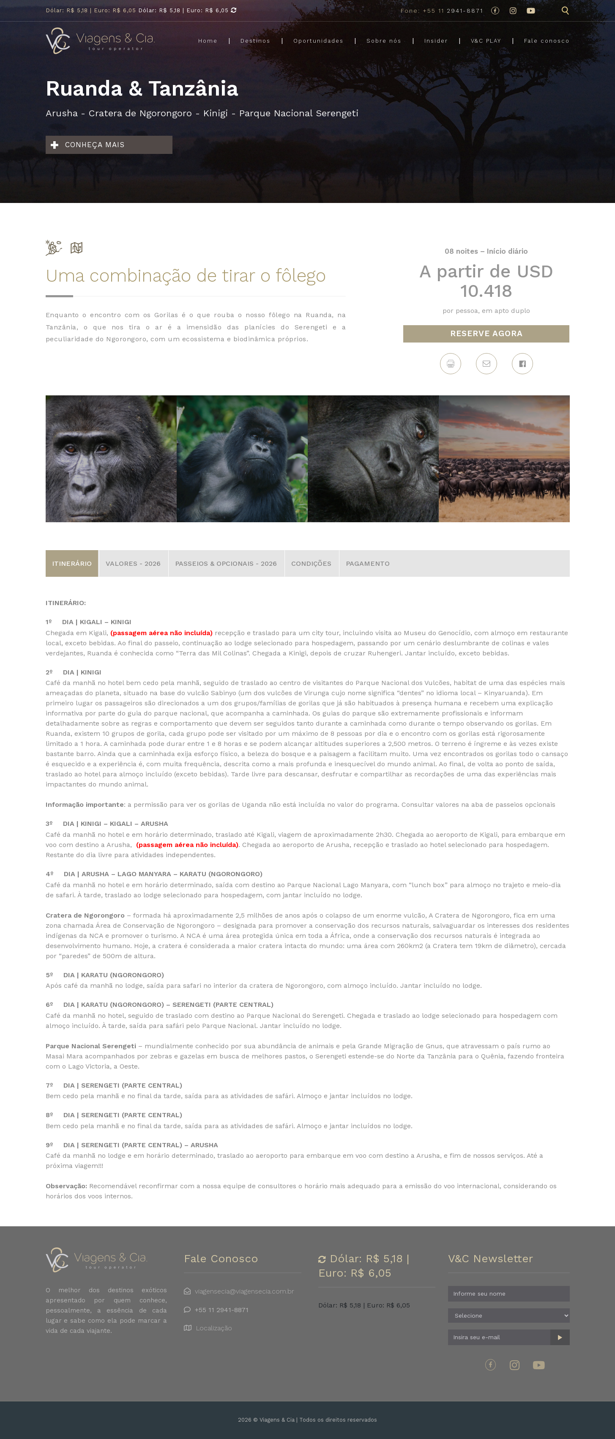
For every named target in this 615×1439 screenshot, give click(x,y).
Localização (214, 1328)
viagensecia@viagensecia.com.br (244, 1291)
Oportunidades (318, 41)
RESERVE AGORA (486, 333)
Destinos (256, 41)
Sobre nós (384, 41)
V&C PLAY (486, 41)
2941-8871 (442, 10)
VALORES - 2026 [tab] (133, 563)
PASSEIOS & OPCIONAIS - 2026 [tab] (226, 563)
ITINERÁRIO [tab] (72, 563)
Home (208, 41)
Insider (436, 41)
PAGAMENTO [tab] (368, 563)
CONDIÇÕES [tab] (311, 563)
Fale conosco (547, 41)
